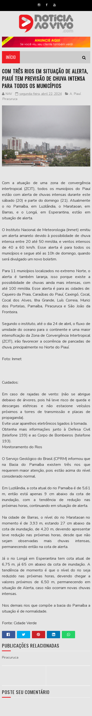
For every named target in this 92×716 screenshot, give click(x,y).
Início (11, 57)
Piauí (77, 94)
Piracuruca (9, 99)
